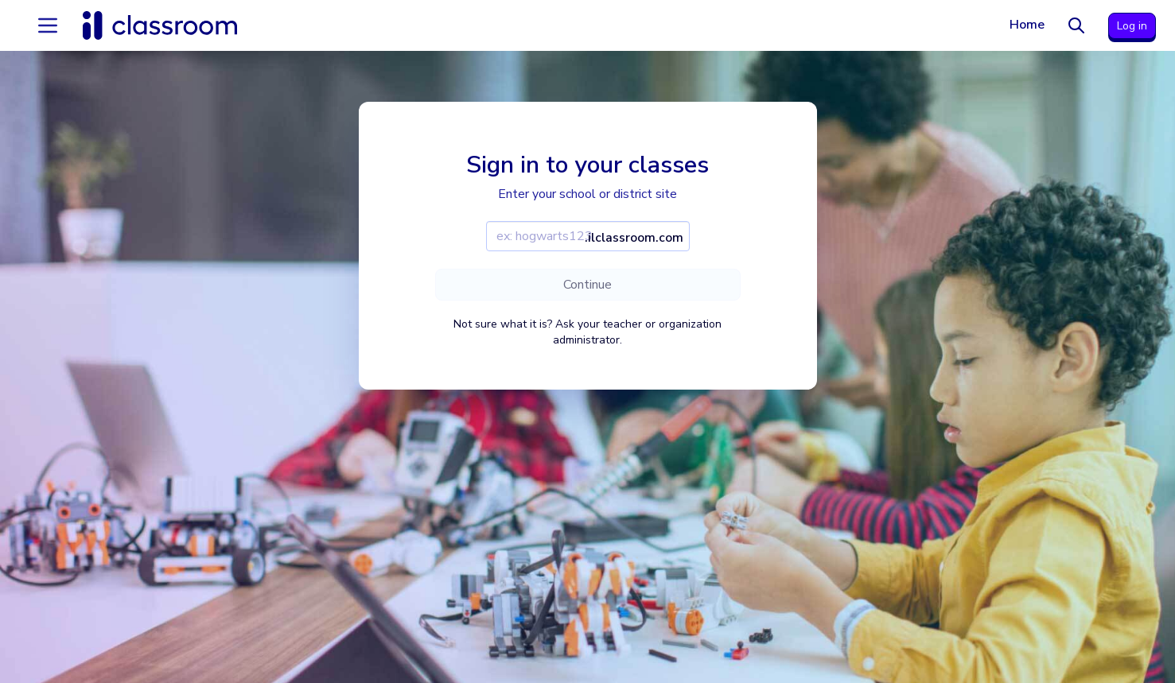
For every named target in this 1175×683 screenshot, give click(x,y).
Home (1027, 24)
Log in (1132, 25)
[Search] (1076, 25)
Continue (587, 284)
